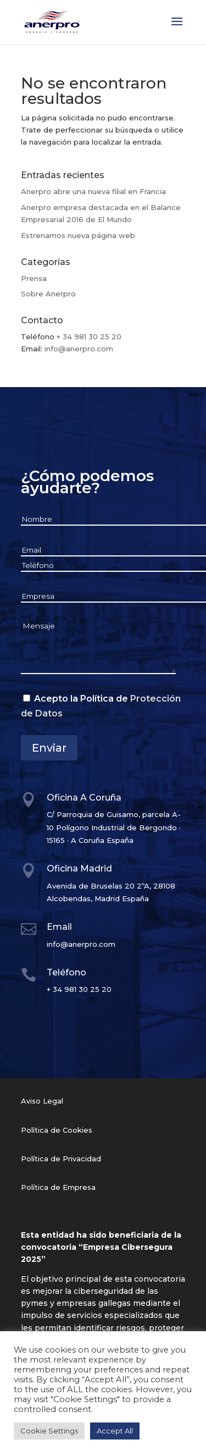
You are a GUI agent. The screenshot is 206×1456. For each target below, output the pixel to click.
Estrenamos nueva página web (78, 235)
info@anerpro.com (78, 348)
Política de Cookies (56, 1130)
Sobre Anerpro (48, 293)
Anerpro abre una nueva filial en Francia (93, 191)
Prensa (34, 278)
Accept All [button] (115, 1430)
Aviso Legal (42, 1100)
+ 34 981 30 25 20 (89, 336)
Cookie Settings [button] (49, 1430)
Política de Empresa (58, 1187)
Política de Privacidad (61, 1158)
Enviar (49, 747)
